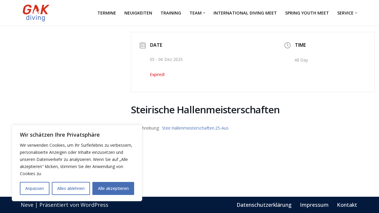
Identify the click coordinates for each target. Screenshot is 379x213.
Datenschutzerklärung (264, 204)
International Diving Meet (245, 13)
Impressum (314, 204)
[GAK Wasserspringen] (37, 12)
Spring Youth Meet (307, 13)
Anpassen (34, 188)
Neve (27, 204)
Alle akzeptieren (113, 188)
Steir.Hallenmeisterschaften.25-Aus (195, 128)
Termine (106, 13)
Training (170, 13)
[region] (77, 163)
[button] (204, 13)
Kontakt (347, 204)
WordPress (94, 204)
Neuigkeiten (138, 13)
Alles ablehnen (71, 188)
